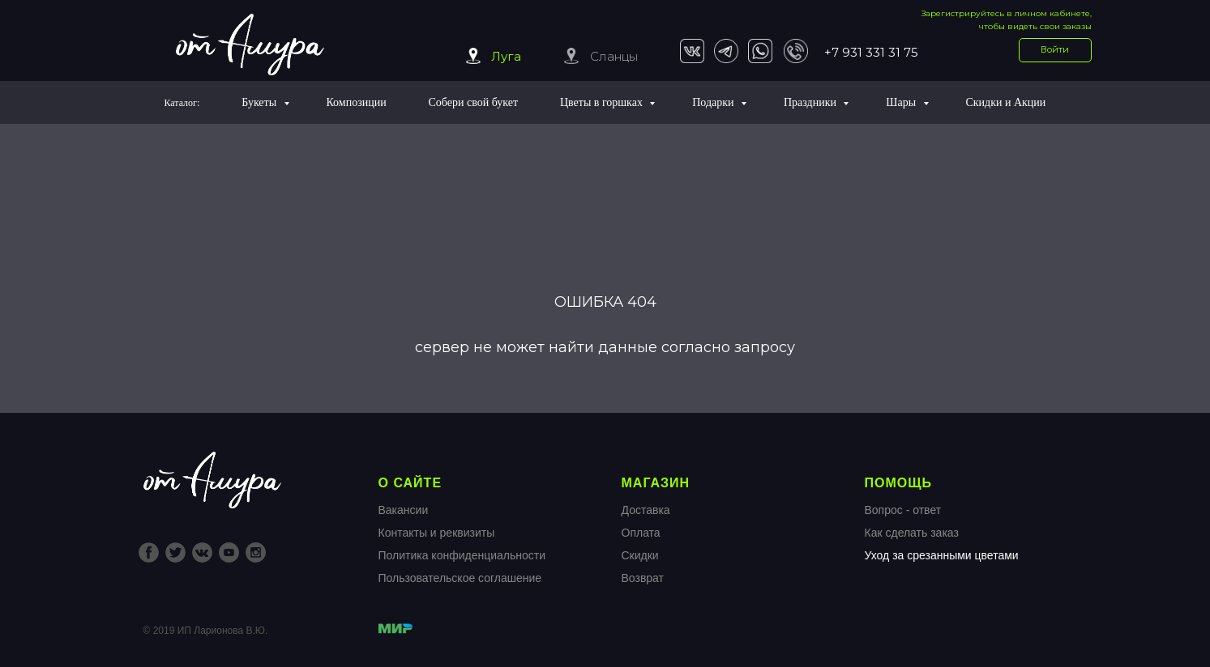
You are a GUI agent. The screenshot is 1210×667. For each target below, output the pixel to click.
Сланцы (614, 56)
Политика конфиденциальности (462, 555)
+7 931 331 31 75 (871, 52)
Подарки (714, 102)
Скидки (640, 555)
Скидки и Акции (1005, 102)
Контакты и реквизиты (436, 532)
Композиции (356, 102)
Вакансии (403, 509)
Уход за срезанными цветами (942, 555)
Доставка (646, 509)
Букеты (260, 102)
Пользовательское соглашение (460, 577)
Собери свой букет (474, 102)
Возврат (643, 577)
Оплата (641, 532)
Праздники (812, 102)
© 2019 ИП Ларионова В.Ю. (205, 630)
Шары (902, 102)
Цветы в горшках (602, 102)
